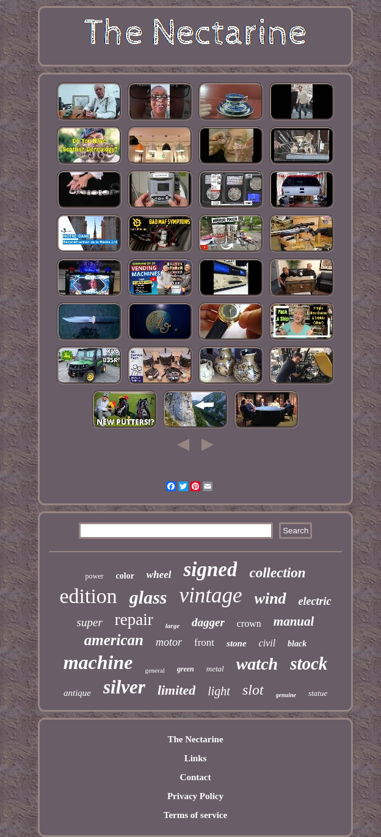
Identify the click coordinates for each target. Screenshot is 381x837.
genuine (286, 695)
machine (98, 662)
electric (315, 601)
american (113, 640)
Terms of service (195, 815)
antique (77, 693)
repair (134, 619)
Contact (195, 777)
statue (317, 693)
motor (169, 642)
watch (257, 663)
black (297, 643)
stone (237, 643)
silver (124, 687)
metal (215, 668)
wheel (159, 574)
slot (253, 690)
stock (308, 663)
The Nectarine (195, 739)
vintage (211, 595)
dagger (208, 622)
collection (277, 572)
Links (195, 758)
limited (176, 690)
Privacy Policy (195, 796)
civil (267, 643)
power (94, 576)
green (185, 669)
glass (148, 597)
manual (294, 621)
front (204, 642)
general (154, 670)
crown (249, 623)
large (172, 625)
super (90, 622)
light (219, 691)
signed (210, 569)
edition (88, 596)
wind (270, 598)
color (125, 575)
